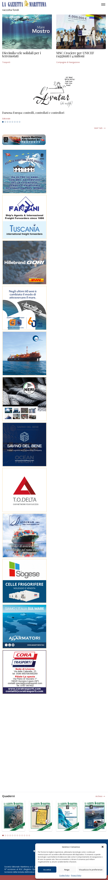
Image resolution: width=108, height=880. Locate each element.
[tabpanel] (54, 115)
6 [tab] (14, 122)
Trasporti (6, 62)
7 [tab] (17, 122)
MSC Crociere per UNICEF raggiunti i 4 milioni (75, 54)
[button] (102, 846)
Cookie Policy (64, 875)
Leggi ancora (54, 115)
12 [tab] (29, 835)
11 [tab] (27, 835)
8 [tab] (19, 122)
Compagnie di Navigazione (68, 62)
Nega (66, 869)
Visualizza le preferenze (90, 869)
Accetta (47, 869)
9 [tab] (22, 835)
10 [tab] (24, 835)
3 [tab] (7, 122)
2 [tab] (5, 122)
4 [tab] (10, 122)
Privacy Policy (76, 875)
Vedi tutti (98, 128)
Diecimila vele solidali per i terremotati (21, 54)
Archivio (99, 796)
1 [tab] (3, 122)
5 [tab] (12, 122)
